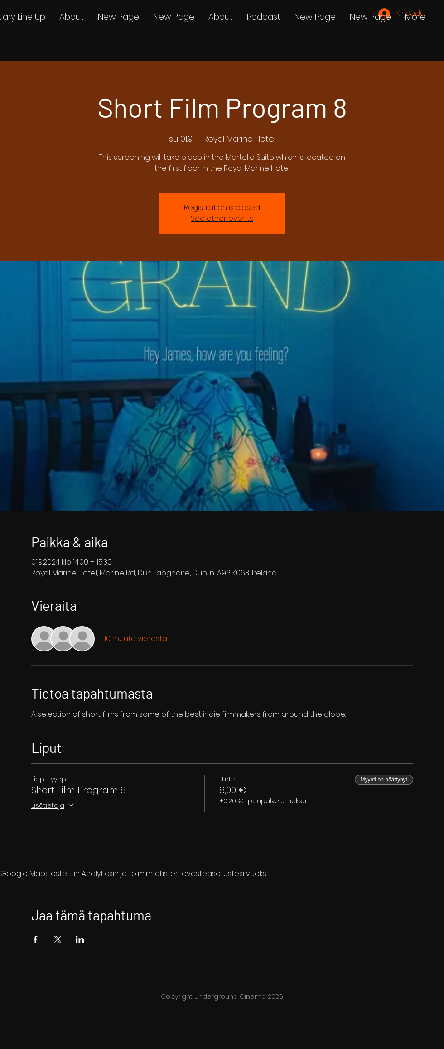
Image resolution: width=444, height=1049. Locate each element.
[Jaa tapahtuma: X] (57, 939)
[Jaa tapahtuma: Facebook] (35, 939)
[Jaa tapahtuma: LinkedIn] (80, 939)
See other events (222, 218)
